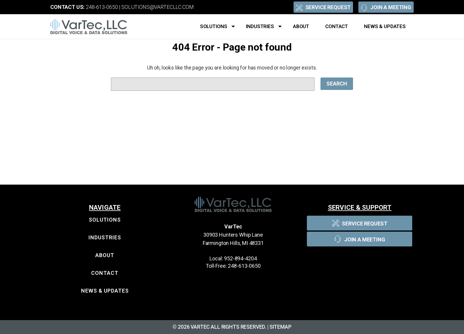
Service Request (323, 7)
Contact (336, 26)
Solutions (217, 26)
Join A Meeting (386, 7)
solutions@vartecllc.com (157, 7)
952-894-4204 (240, 258)
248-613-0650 (102, 7)
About (301, 26)
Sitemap (280, 327)
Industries (264, 26)
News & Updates (385, 26)
